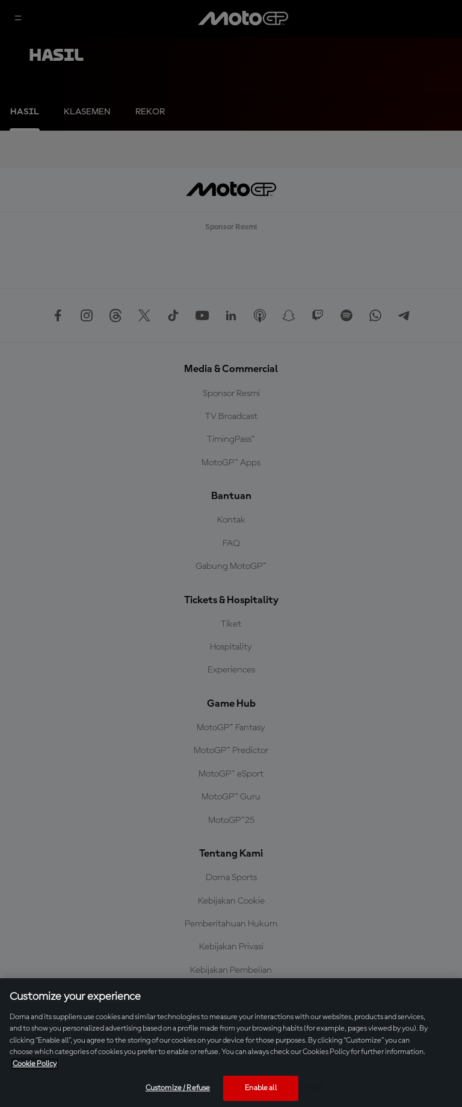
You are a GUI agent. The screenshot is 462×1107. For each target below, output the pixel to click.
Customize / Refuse (178, 1088)
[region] (231, 1042)
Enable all (260, 1088)
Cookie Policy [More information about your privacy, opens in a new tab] (35, 1064)
